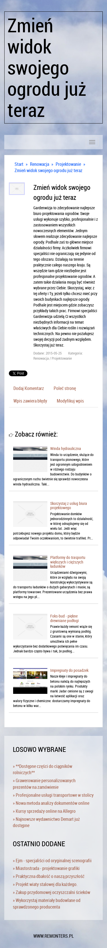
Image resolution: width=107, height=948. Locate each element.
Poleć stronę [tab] (65, 388)
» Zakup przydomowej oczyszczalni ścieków (51, 892)
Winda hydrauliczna (65, 448)
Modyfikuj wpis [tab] (70, 401)
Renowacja (39, 164)
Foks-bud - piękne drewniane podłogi (64, 618)
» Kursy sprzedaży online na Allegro (44, 811)
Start (19, 164)
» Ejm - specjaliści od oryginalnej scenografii (52, 860)
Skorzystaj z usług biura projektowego (68, 505)
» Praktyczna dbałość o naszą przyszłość (48, 876)
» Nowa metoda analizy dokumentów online (51, 803)
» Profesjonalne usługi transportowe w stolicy (53, 795)
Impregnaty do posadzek (69, 670)
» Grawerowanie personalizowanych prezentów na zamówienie (44, 783)
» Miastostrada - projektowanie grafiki (46, 868)
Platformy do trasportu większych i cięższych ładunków (67, 562)
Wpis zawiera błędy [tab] (30, 401)
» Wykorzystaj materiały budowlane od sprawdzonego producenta (46, 903)
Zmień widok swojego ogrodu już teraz (48, 170)
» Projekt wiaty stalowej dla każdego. (45, 884)
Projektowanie (68, 164)
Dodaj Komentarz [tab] (28, 388)
